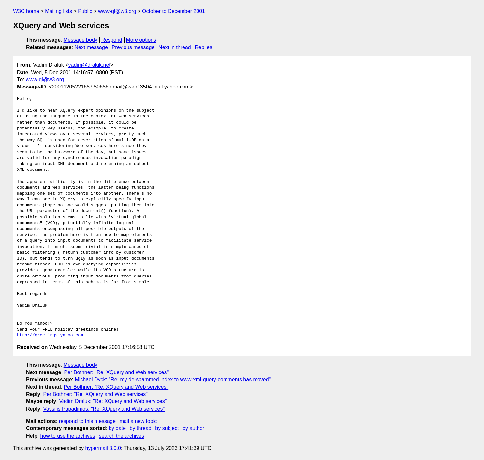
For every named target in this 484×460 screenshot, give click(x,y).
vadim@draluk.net (89, 65)
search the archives (121, 436)
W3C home (26, 11)
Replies (203, 47)
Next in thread (174, 47)
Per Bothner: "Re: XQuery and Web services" (116, 372)
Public (85, 11)
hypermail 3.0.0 (103, 448)
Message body (80, 40)
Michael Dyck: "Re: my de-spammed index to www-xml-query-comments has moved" (173, 379)
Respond (111, 40)
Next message (91, 47)
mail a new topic (138, 421)
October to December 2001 (173, 11)
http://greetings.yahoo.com (50, 335)
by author (193, 428)
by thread (141, 428)
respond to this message (87, 421)
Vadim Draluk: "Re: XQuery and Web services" (113, 401)
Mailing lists (58, 11)
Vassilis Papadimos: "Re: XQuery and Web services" (104, 409)
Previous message (133, 47)
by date (117, 428)
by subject (167, 428)
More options (141, 40)
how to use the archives (67, 436)
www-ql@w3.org (117, 11)
